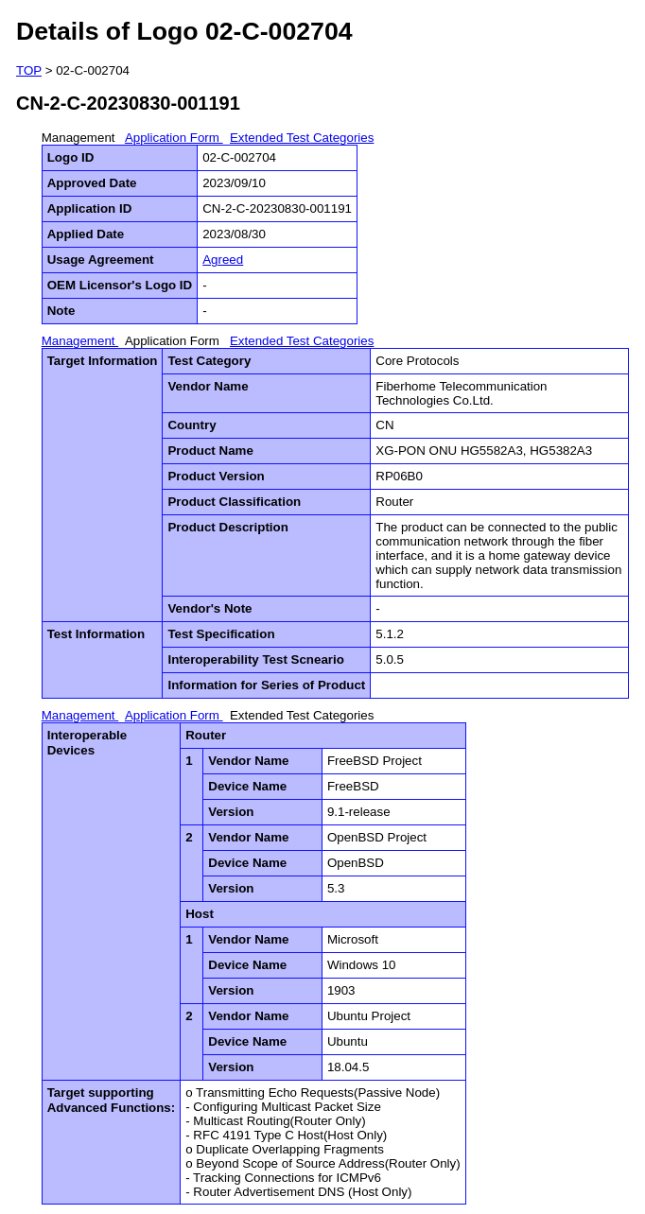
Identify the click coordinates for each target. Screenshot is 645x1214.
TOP (29, 70)
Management (80, 137)
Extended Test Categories (302, 137)
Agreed (222, 259)
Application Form (174, 137)
